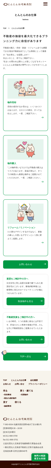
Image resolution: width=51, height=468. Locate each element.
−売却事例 (7, 395)
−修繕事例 (7, 406)
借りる (18, 402)
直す (5, 402)
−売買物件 (24, 395)
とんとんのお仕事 (18, 380)
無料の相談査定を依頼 (40, 457)
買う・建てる (26, 391)
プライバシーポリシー (37, 384)
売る (5, 391)
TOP (4, 28)
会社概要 (34, 380)
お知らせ (7, 384)
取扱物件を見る (25, 301)
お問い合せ (19, 384)
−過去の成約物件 (10, 398)
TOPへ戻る (25, 356)
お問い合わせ (25, 264)
